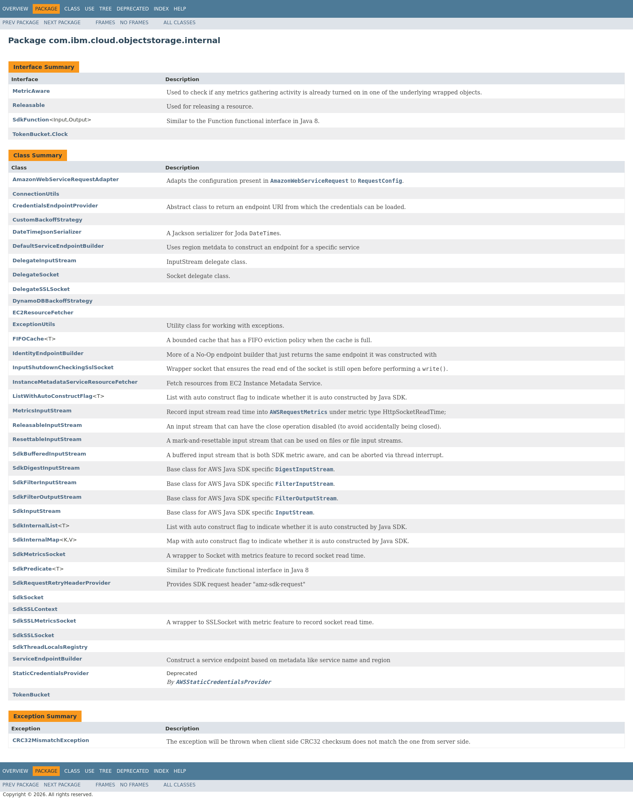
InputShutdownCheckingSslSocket (63, 367)
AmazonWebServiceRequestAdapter (66, 179)
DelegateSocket (36, 275)
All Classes (179, 22)
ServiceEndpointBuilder (47, 659)
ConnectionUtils (36, 194)
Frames (105, 22)
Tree (105, 9)
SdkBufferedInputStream (49, 454)
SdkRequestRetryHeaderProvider (62, 583)
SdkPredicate (32, 569)
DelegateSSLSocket (41, 289)
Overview (15, 9)
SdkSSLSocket (33, 635)
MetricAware (31, 91)
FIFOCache (28, 339)
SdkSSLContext (35, 609)
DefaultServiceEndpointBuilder (58, 246)
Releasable (29, 105)
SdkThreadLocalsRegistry (50, 647)
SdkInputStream (37, 511)
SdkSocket (28, 597)
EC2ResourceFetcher (43, 312)
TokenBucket (31, 695)
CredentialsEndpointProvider (55, 206)
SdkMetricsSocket (39, 554)
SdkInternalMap (36, 540)
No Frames (134, 22)
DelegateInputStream (44, 260)
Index (161, 9)
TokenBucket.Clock (40, 134)
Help (180, 9)
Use (89, 9)
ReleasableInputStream (47, 425)
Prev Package (20, 22)
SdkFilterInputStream (45, 482)
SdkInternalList (35, 526)
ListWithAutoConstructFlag (52, 396)
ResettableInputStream (47, 439)
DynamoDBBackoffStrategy (52, 301)
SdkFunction (31, 120)
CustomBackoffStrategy (47, 220)
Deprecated (133, 9)
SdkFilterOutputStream (47, 497)
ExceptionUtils (34, 324)
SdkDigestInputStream (46, 468)
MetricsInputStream (42, 411)
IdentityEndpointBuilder (48, 353)
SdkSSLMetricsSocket (44, 621)
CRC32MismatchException (51, 740)
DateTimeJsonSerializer (47, 232)
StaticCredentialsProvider (51, 673)
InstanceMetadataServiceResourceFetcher (75, 382)
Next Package (62, 22)
